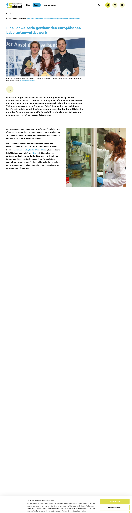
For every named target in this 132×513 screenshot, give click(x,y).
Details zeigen (109, 509)
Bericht (36, 153)
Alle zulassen (115, 486)
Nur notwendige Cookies (115, 498)
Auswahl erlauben (114, 492)
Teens (36, 5)
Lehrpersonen (50, 5)
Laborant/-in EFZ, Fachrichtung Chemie (30, 150)
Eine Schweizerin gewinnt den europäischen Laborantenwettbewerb (53, 18)
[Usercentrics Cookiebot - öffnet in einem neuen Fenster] (13, 509)
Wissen (22, 18)
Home (8, 18)
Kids (28, 5)
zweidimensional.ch (28, 80)
